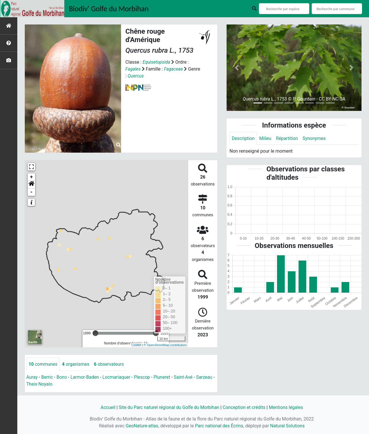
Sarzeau (207, 377)
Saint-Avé (186, 377)
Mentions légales (287, 407)
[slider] (95, 333)
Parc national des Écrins (219, 426)
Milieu (266, 138)
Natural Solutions (288, 426)
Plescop (144, 377)
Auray (32, 377)
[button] (31, 184)
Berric (48, 377)
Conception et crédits (245, 407)
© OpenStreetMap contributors (165, 345)
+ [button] (31, 177)
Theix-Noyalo (42, 384)
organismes (77, 364)
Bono (62, 377)
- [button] (31, 192)
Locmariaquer (118, 377)
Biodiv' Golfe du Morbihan (109, 8)
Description (243, 138)
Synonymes (315, 138)
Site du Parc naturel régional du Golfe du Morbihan (168, 407)
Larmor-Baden (85, 377)
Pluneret (164, 377)
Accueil (105, 407)
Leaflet (136, 345)
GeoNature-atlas (141, 426)
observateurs (110, 364)
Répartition (288, 138)
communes (43, 364)
